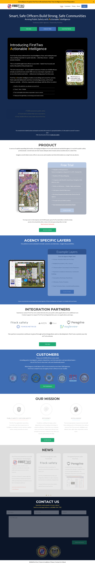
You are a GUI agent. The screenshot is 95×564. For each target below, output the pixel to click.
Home (61, 6)
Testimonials (47, 386)
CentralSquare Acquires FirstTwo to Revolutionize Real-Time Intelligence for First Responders (46, 1)
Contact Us (58, 562)
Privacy (52, 562)
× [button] (93, 2)
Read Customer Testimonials (47, 224)
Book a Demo (47, 230)
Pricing (73, 6)
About (78, 6)
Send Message (78, 542)
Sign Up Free (47, 29)
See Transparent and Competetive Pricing (64, 204)
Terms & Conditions (44, 562)
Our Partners (66, 29)
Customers (68, 6)
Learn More (47, 440)
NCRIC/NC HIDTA (54, 135)
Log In (84, 6)
